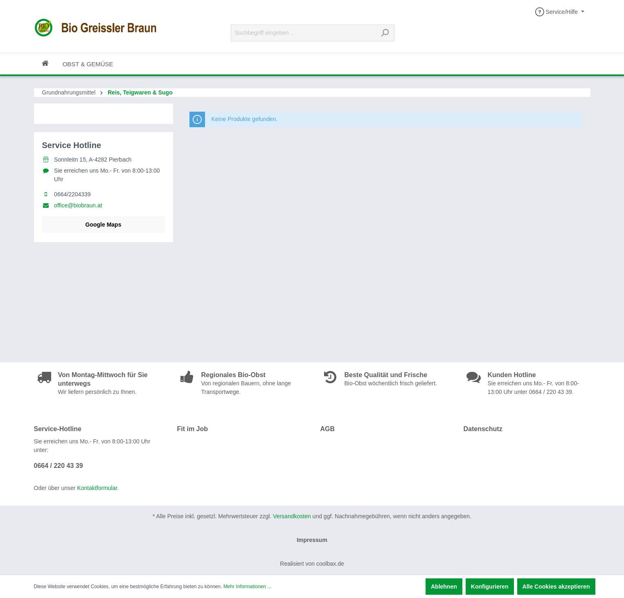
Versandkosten (292, 516)
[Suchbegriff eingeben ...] (303, 33)
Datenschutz (483, 428)
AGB (327, 428)
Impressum (312, 540)
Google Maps (104, 224)
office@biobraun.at (78, 205)
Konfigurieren (490, 586)
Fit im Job (192, 428)
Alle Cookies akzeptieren (556, 586)
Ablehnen (444, 586)
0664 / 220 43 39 (58, 465)
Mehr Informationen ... (247, 586)
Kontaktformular (97, 488)
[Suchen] (384, 33)
